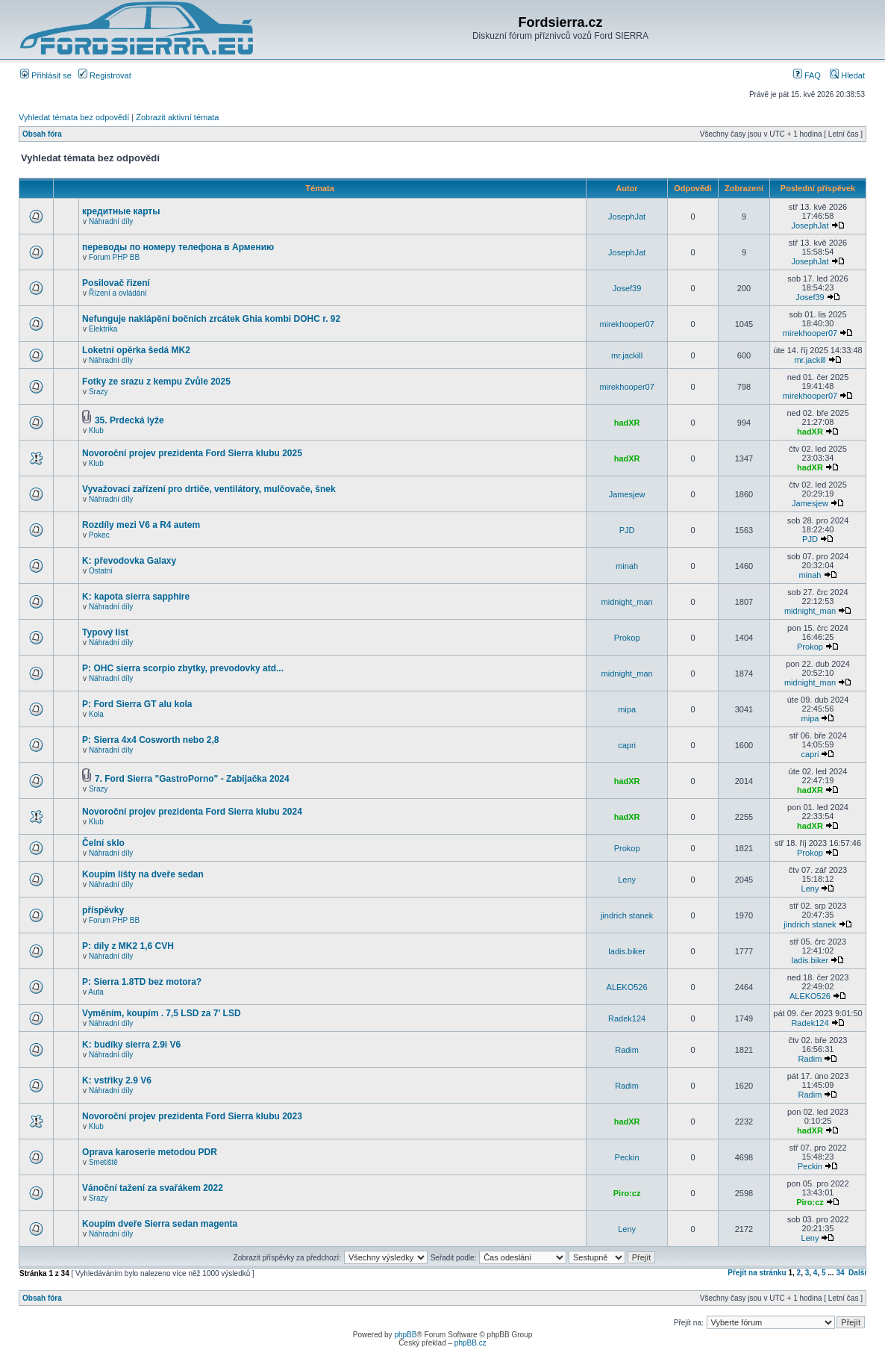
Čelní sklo (103, 843)
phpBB (405, 1335)
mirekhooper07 (626, 324)
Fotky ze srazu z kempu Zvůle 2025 (156, 381)
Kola (96, 714)
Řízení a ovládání (118, 293)
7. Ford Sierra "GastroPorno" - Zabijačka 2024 (192, 779)
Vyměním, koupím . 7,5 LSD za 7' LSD (161, 1013)
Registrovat (104, 75)
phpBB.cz (470, 1343)
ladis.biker (626, 951)
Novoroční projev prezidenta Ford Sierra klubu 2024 (192, 811)
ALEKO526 (627, 987)
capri (627, 745)
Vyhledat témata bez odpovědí (74, 117)
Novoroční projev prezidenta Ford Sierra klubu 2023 (192, 1116)
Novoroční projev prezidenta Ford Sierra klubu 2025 (192, 453)
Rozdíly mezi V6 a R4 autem (141, 525)
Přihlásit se (46, 75)
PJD (627, 530)
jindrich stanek (627, 915)
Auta (96, 992)
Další (857, 1273)
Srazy (98, 392)
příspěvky (103, 910)
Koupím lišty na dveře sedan (143, 874)
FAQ (807, 75)
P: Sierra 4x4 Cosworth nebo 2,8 (150, 740)
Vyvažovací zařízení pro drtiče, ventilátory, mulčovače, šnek (208, 489)
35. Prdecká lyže (129, 420)
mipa (627, 709)
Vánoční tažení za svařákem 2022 (152, 1188)
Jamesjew (627, 494)
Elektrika (103, 329)
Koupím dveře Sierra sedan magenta (159, 1224)
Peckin (627, 1157)
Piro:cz (627, 1193)
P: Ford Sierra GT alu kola (137, 704)
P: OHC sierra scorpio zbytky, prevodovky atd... (183, 668)
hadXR (627, 422)
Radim (627, 1049)
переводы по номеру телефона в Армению (178, 247)
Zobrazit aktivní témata (177, 117)
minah (627, 565)
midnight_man (627, 601)
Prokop (627, 637)
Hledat (847, 75)
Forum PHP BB (114, 257)
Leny (627, 879)
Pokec (99, 535)
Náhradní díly (111, 221)
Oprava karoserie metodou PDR (149, 1152)
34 (840, 1273)
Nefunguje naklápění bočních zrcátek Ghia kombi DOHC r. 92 (211, 319)
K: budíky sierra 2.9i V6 (131, 1044)
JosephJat (626, 216)
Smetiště (103, 1162)
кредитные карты (121, 211)
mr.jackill (626, 355)
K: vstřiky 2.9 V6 (116, 1080)
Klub (96, 430)
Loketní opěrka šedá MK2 (136, 350)
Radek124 (626, 1018)
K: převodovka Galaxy (129, 561)
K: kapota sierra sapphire (136, 596)
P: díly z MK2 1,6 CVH (128, 946)
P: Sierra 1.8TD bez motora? (141, 982)
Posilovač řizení (116, 283)
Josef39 (627, 288)
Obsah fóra (42, 134)
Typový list (105, 632)
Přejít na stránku (757, 1273)
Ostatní (101, 571)
